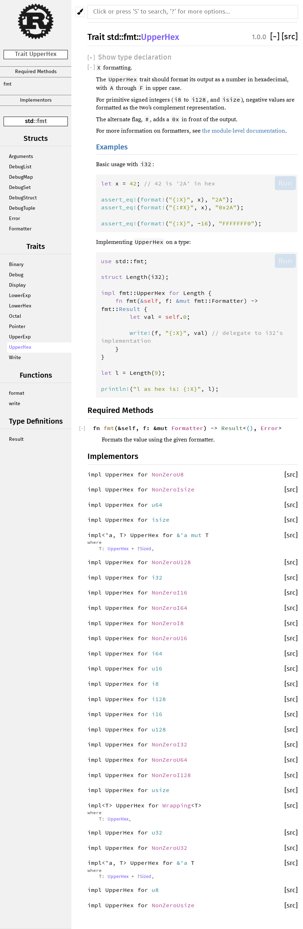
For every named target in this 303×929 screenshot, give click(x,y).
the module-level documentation (243, 130)
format (16, 393)
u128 (159, 729)
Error (14, 218)
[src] (290, 37)
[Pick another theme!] (80, 12)
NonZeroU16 (169, 638)
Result (16, 439)
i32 (157, 577)
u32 (157, 832)
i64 (157, 653)
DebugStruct (23, 197)
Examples (112, 147)
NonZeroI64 (169, 607)
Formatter (20, 228)
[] (276, 37)
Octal (15, 316)
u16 (157, 668)
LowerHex (20, 305)
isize (161, 519)
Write (15, 357)
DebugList (20, 166)
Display (17, 285)
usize (161, 789)
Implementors (36, 100)
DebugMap (21, 177)
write (14, 403)
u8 (155, 889)
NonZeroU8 (168, 474)
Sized (145, 549)
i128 (159, 699)
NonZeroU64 (169, 759)
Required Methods (36, 71)
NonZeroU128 (171, 562)
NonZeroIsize (173, 489)
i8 (155, 683)
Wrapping (176, 805)
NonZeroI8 (168, 623)
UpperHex (20, 347)
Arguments (21, 156)
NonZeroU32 (169, 847)
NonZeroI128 (171, 775)
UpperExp (20, 337)
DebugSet (20, 187)
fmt (7, 84)
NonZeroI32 (169, 744)
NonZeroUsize (173, 905)
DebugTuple (22, 208)
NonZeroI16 (169, 592)
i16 (157, 714)
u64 (157, 504)
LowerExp (20, 295)
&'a (184, 862)
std (29, 121)
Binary (16, 264)
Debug (16, 274)
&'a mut (191, 534)
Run (285, 183)
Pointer (17, 326)
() (249, 428)
